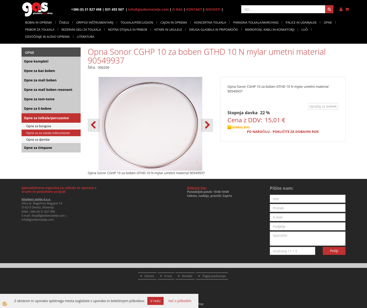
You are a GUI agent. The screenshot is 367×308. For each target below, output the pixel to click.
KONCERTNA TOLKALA (210, 22)
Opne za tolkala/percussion (46, 118)
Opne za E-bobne (37, 108)
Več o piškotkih (180, 301)
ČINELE (64, 22)
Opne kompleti (36, 61)
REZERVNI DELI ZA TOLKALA (81, 29)
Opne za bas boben (39, 70)
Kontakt (187, 276)
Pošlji (334, 251)
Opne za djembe (38, 139)
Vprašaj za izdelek (323, 106)
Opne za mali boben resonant (48, 89)
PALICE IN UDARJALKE (301, 22)
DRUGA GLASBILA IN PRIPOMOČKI (213, 29)
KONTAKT (194, 9)
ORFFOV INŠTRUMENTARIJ (94, 22)
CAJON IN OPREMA (173, 22)
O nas (168, 276)
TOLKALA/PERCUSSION (137, 22)
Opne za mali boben (40, 80)
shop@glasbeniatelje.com (48, 216)
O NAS (177, 9)
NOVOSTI (212, 9)
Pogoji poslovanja (214, 276)
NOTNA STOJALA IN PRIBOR (127, 29)
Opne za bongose (38, 126)
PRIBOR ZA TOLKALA (39, 29)
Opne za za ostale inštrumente (48, 133)
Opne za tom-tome (39, 99)
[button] (207, 125)
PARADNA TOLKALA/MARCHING (256, 22)
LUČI (304, 29)
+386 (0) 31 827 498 (42, 212)
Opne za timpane (38, 147)
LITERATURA (85, 36)
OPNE (328, 22)
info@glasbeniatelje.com (148, 9)
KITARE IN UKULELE (168, 29)
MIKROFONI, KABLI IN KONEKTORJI (269, 29)
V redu (155, 301)
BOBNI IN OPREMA (38, 22)
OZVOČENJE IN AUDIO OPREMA (47, 36)
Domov (149, 276)
